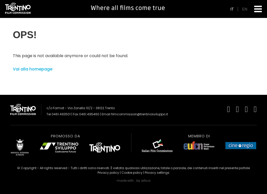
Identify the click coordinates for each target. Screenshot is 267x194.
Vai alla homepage (32, 69)
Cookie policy (131, 172)
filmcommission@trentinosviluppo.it (139, 114)
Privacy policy (108, 172)
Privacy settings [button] (157, 172)
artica (145, 180)
